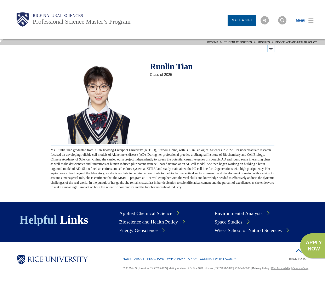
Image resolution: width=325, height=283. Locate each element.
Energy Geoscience (138, 230)
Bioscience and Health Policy (148, 222)
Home (127, 258)
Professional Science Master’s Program (82, 21)
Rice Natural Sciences (58, 15)
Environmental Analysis (238, 213)
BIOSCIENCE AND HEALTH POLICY (296, 42)
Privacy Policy (260, 268)
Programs (155, 258)
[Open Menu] (302, 20)
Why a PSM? (176, 258)
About (139, 258)
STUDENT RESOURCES (238, 42)
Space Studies (228, 222)
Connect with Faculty (218, 258)
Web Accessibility (280, 268)
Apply (192, 258)
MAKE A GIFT (242, 20)
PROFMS (212, 42)
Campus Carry (300, 268)
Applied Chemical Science (145, 213)
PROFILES (263, 42)
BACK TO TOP (298, 258)
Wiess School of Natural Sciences (248, 230)
